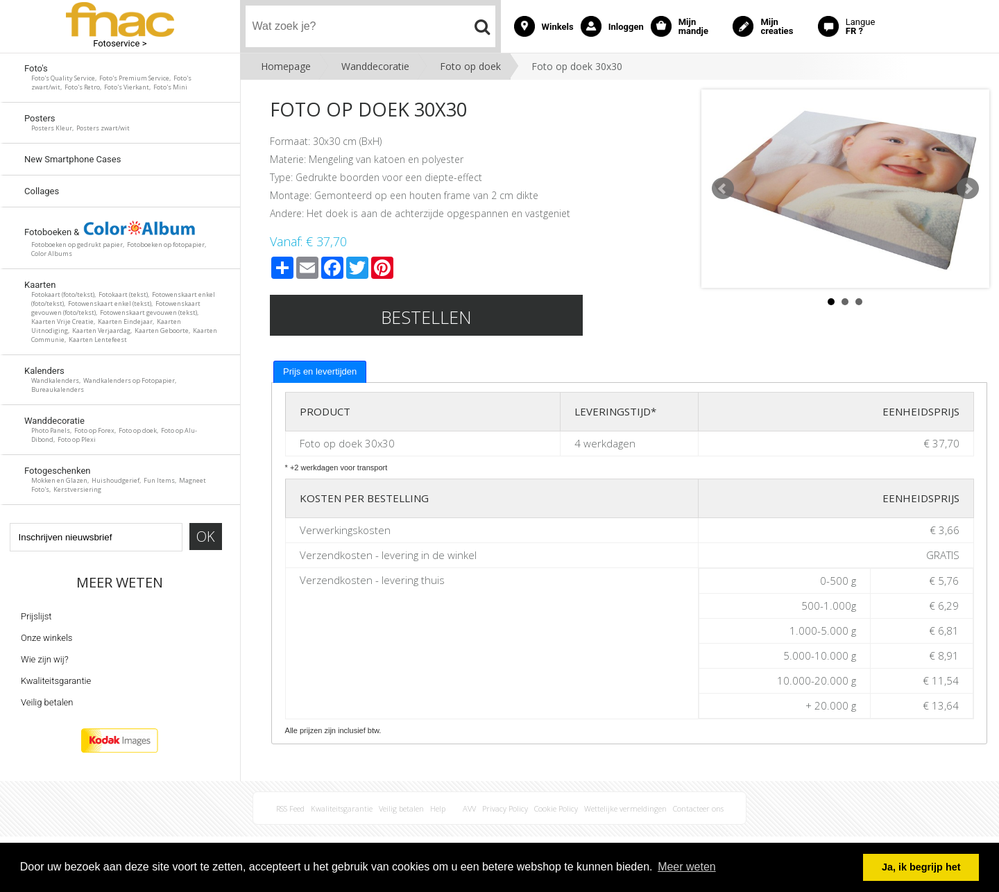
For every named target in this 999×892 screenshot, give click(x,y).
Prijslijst (36, 616)
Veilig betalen (47, 702)
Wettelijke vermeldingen (625, 808)
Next (968, 189)
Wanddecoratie (375, 66)
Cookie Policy (556, 808)
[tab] (319, 372)
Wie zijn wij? (45, 659)
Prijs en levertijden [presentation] (320, 371)
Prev (723, 189)
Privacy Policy (505, 808)
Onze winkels (46, 638)
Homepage (286, 66)
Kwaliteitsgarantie (56, 681)
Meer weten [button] (687, 867)
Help (437, 808)
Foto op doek (470, 66)
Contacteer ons (698, 808)
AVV (469, 808)
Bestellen (426, 317)
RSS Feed (290, 808)
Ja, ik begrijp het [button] (921, 867)
